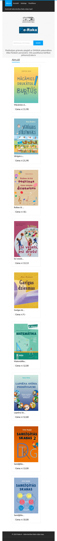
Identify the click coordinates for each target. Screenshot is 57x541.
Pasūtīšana (32, 3)
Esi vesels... (19, 258)
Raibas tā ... (19, 207)
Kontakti (16, 3)
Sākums (8, 3)
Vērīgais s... (19, 156)
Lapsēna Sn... (19, 412)
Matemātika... (20, 361)
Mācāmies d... (20, 105)
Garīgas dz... (19, 310)
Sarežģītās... (19, 464)
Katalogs (24, 3)
